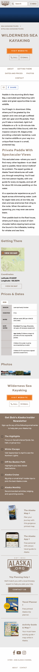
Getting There (24, 69)
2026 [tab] (4, 302)
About (10, 69)
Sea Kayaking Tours (9, 26)
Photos (30, 73)
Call (14, 58)
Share (12, 87)
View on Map (11, 286)
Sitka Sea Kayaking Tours (12, 29)
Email (24, 58)
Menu (33, 4)
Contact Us (19, 590)
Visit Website (19, 51)
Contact (19, 78)
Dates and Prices (14, 73)
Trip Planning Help (19, 577)
